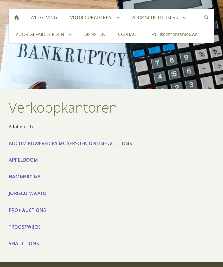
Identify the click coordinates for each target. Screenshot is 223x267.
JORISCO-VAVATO (27, 193)
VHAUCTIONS (24, 243)
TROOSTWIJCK (24, 227)
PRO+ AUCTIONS (27, 210)
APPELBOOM (23, 160)
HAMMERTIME (25, 177)
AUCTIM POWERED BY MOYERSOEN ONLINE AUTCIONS (70, 143)
